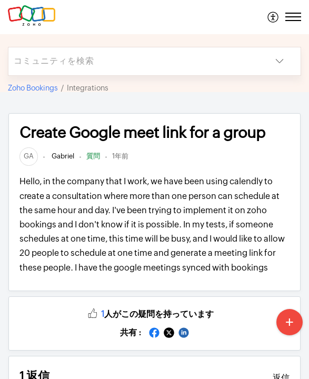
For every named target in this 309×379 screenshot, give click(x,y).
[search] (133, 61)
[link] (28, 156)
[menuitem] (273, 17)
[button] (273, 17)
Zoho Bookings (33, 88)
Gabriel (62, 156)
